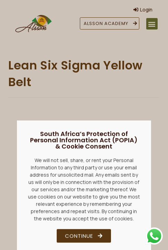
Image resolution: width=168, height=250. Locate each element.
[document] (84, 125)
